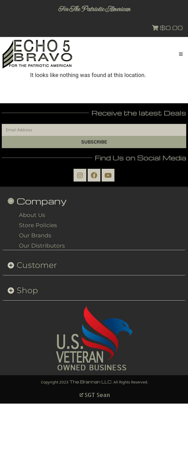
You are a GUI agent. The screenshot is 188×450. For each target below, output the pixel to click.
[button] (180, 54)
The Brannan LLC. (90, 381)
